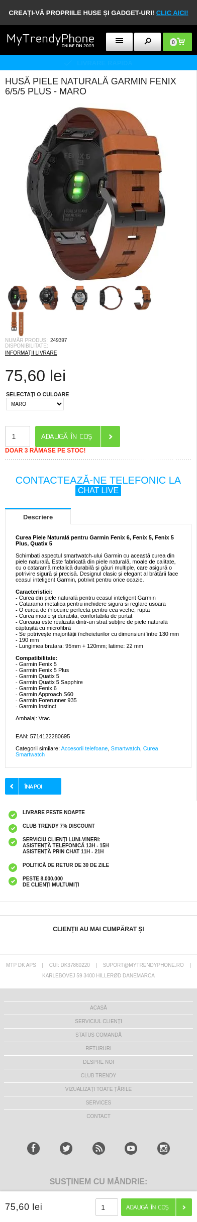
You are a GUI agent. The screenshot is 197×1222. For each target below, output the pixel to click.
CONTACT (98, 1116)
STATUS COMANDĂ (98, 1035)
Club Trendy (98, 1075)
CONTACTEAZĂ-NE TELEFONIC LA (98, 485)
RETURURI (98, 1048)
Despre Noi (98, 1062)
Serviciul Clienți (98, 1021)
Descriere (38, 517)
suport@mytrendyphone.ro (143, 965)
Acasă (98, 1008)
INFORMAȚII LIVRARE (31, 353)
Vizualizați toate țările (98, 1089)
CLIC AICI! (172, 13)
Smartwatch (125, 748)
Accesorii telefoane (84, 748)
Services (98, 1102)
